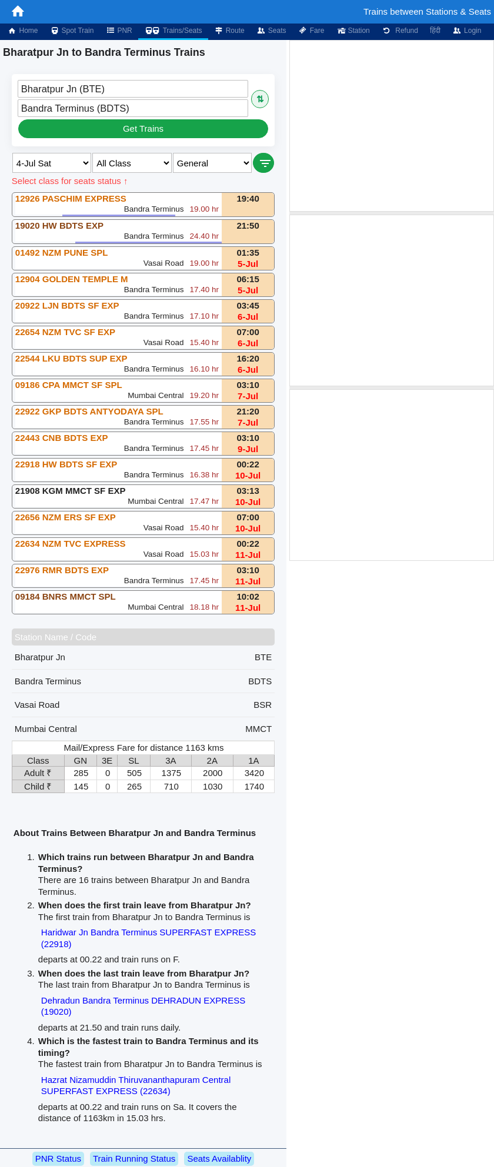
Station (352, 30)
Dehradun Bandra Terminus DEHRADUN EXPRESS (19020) (143, 1006)
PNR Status (58, 1158)
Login (466, 30)
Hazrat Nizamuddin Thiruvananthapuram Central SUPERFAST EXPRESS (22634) (136, 1085)
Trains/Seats (173, 30)
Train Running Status (134, 1158)
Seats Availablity (219, 1158)
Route (229, 30)
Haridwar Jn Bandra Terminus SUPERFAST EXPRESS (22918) (148, 938)
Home (22, 30)
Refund (400, 30)
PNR (118, 30)
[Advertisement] (391, 126)
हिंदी (435, 30)
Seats (271, 30)
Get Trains (143, 128)
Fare (311, 30)
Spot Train (72, 30)
